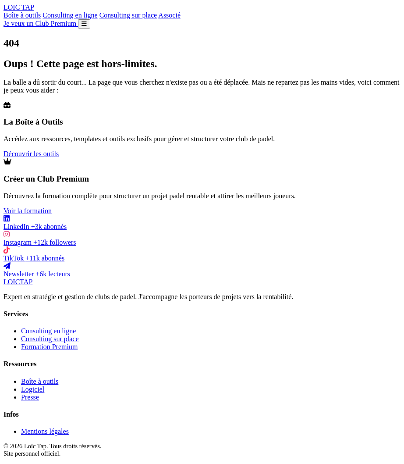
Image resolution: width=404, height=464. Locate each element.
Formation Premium (49, 346)
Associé (169, 15)
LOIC (19, 7)
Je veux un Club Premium (41, 23)
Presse (30, 397)
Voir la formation (28, 210)
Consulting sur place (128, 15)
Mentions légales (45, 431)
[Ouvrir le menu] (84, 24)
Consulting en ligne (70, 15)
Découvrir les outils (31, 153)
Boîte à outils (22, 15)
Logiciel (32, 389)
